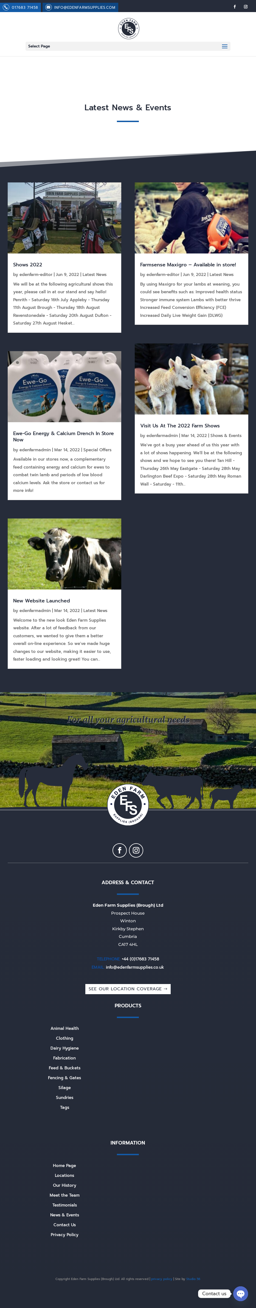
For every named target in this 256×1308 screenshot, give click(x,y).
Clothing (64, 1038)
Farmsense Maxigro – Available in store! (188, 265)
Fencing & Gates (64, 1078)
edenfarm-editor (35, 275)
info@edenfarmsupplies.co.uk (135, 967)
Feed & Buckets (64, 1068)
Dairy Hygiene (64, 1048)
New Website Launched (41, 601)
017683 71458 (25, 7)
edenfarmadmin (35, 450)
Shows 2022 (27, 265)
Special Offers (97, 450)
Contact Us (65, 1225)
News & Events (64, 1215)
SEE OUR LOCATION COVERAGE (125, 989)
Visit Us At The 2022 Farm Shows (180, 426)
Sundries (64, 1098)
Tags (64, 1107)
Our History (64, 1185)
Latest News (94, 275)
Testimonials (64, 1205)
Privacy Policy (64, 1235)
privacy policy (161, 1279)
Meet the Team (65, 1195)
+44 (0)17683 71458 (140, 959)
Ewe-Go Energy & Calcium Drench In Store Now (63, 437)
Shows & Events (225, 436)
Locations (64, 1175)
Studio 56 (193, 1279)
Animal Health (64, 1028)
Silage (64, 1088)
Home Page (64, 1166)
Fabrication (64, 1058)
